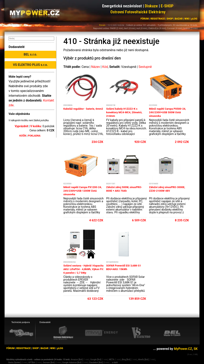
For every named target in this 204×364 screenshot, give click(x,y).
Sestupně (145, 67)
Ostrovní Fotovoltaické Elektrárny (138, 12)
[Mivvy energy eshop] (101, 332)
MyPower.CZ (183, 349)
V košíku (35, 126)
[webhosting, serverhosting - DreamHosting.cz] (21, 332)
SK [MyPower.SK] (196, 349)
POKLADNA (34, 135)
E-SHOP (167, 6)
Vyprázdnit (21, 126)
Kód (105, 67)
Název (95, 67)
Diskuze (151, 6)
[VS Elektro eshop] (141, 333)
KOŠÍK (22, 135)
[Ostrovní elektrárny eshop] (63, 333)
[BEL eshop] (172, 333)
